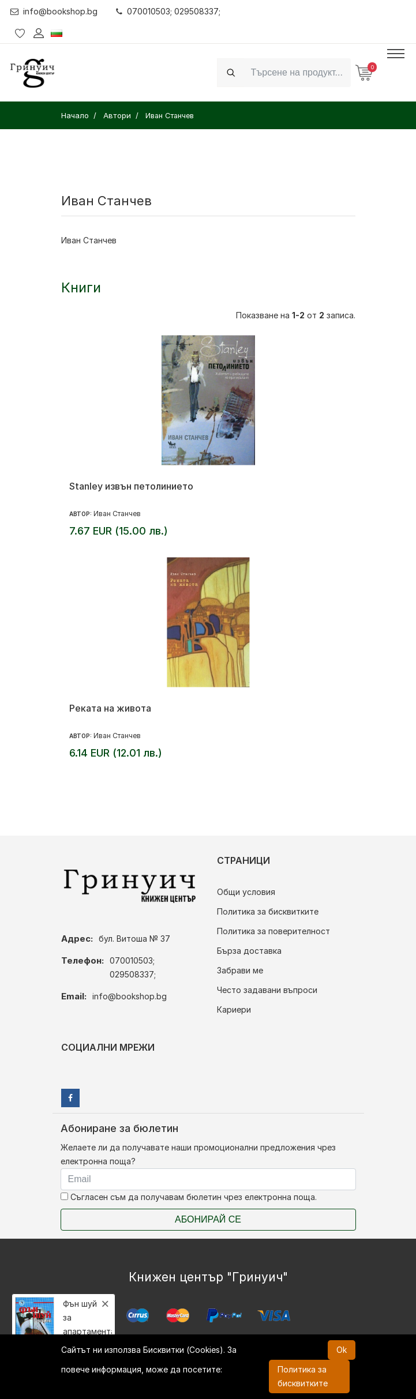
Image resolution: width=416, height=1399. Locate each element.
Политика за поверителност (273, 931)
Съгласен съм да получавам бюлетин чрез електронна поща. (189, 1197)
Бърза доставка (249, 951)
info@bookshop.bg (54, 11)
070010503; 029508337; (168, 11)
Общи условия (246, 892)
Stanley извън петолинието (131, 486)
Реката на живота (110, 708)
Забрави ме (240, 970)
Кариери (234, 1009)
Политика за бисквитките (267, 911)
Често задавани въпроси (267, 990)
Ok (341, 1350)
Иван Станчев (117, 513)
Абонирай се (208, 1219)
